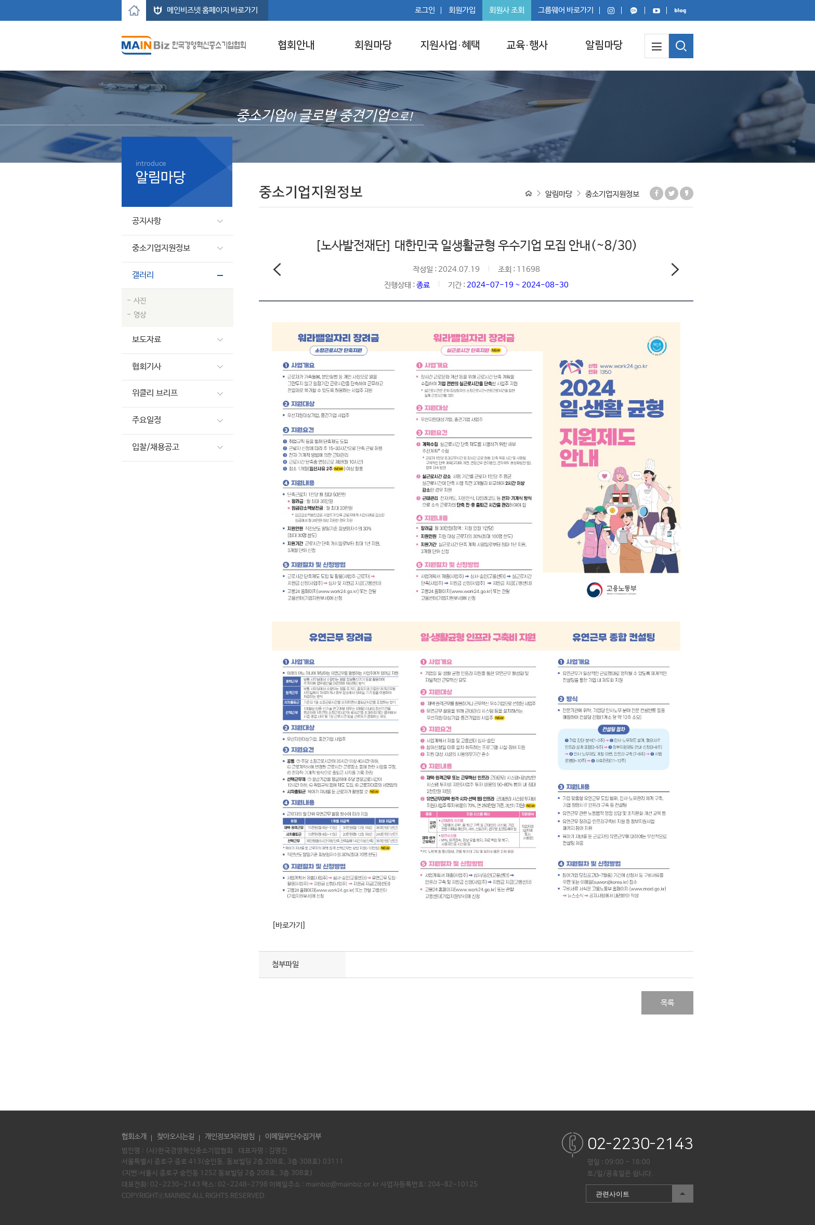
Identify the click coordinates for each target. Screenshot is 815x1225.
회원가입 (462, 10)
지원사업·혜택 (450, 45)
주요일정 (146, 420)
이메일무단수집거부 (293, 1136)
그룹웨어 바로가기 (566, 10)
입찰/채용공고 (155, 447)
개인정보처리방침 (230, 1136)
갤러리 (143, 275)
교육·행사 (527, 45)
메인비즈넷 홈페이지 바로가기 (212, 10)
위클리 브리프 (155, 393)
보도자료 (146, 340)
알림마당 (604, 45)
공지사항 (146, 221)
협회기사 (146, 367)
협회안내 (296, 45)
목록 (667, 1002)
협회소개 (134, 1136)
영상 (140, 315)
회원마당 (373, 45)
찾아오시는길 (175, 1136)
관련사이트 (639, 1193)
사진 (140, 301)
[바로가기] (289, 925)
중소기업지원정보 (161, 248)
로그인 (425, 10)
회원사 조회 (506, 10)
